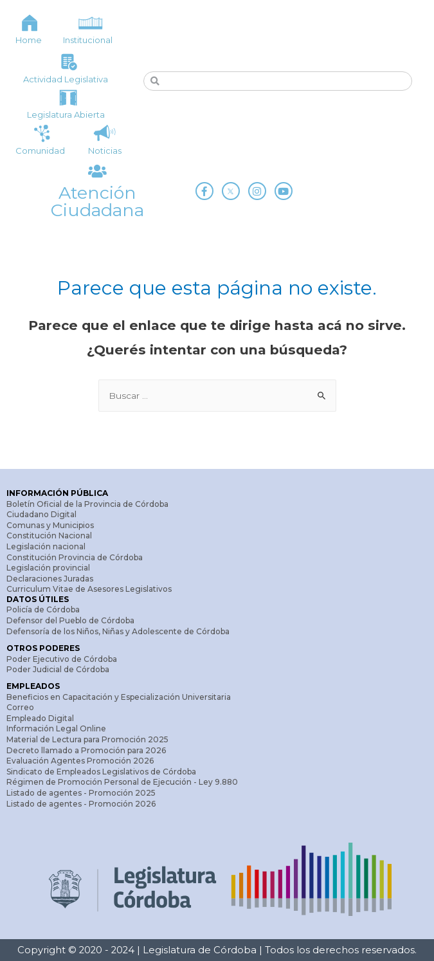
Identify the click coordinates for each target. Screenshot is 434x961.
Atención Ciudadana (97, 201)
